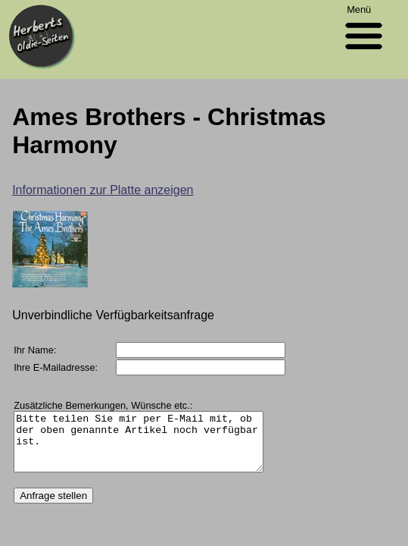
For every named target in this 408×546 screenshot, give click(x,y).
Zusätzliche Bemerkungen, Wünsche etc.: (103, 405)
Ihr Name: (35, 350)
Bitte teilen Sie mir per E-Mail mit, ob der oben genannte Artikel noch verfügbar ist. (153, 447)
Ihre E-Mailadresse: (56, 367)
